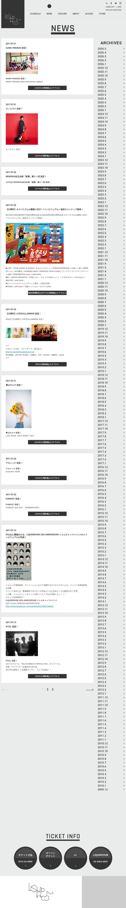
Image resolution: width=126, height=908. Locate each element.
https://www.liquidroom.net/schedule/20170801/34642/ (30, 606)
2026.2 (102, 60)
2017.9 (102, 432)
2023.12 (103, 160)
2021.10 (103, 260)
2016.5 (102, 494)
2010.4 (102, 774)
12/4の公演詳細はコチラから (47, 156)
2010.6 (102, 766)
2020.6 (102, 306)
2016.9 (102, 478)
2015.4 (102, 544)
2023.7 (102, 179)
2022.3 (102, 240)
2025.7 (102, 87)
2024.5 (102, 141)
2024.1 (102, 156)
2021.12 (103, 252)
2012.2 (102, 689)
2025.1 (102, 110)
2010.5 (102, 770)
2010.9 (102, 755)
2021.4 (102, 271)
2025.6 (102, 91)
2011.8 (102, 712)
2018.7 (102, 394)
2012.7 (102, 670)
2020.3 (102, 317)
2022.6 (102, 229)
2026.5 (102, 48)
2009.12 (103, 789)
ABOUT (76, 14)
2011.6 (102, 720)
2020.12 (103, 283)
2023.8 (102, 175)
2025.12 (103, 68)
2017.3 (102, 455)
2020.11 (103, 286)
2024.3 (102, 148)
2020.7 (102, 302)
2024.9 (102, 125)
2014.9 (102, 570)
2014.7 (102, 578)
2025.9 (102, 79)
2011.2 (102, 736)
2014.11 (103, 563)
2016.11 (103, 471)
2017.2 (102, 459)
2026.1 (102, 64)
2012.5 (102, 678)
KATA (119, 7)
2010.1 (102, 785)
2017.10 (103, 428)
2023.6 (102, 183)
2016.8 (102, 482)
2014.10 (103, 567)
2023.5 (102, 187)
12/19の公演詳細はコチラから (47, 442)
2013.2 (102, 643)
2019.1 (102, 371)
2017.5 (102, 448)
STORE (102, 14)
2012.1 (102, 693)
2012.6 (102, 674)
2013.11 (103, 609)
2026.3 (102, 56)
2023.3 (102, 194)
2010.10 (103, 751)
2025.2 (102, 106)
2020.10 (103, 290)
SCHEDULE (35, 14)
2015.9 (102, 524)
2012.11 (103, 655)
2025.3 (102, 102)
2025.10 (103, 75)
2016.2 (102, 505)
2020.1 (102, 325)
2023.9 (102, 171)
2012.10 (103, 659)
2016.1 (102, 509)
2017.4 (102, 451)
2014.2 (102, 597)
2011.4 (102, 728)
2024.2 (102, 152)
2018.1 (102, 417)
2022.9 (102, 217)
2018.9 (102, 386)
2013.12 (103, 605)
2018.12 (103, 375)
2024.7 (102, 133)
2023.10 (103, 167)
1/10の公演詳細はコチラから (47, 478)
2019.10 (103, 336)
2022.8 (102, 221)
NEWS (49, 14)
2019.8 (102, 344)
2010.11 (103, 747)
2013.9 (102, 617)
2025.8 (102, 83)
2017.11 (103, 425)
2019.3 (102, 363)
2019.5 (102, 356)
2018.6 (102, 398)
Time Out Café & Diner (113, 10)
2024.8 (102, 129)
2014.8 (102, 574)
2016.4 (102, 498)
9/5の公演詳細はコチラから (47, 364)
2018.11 (103, 379)
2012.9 (102, 663)
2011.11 (103, 701)
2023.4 (102, 190)
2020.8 (102, 298)
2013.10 (103, 613)
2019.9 (102, 340)
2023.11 (103, 164)
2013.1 (102, 647)
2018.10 (103, 382)
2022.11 (103, 210)
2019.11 (103, 332)
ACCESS (89, 14)
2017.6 (102, 444)
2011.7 (102, 716)
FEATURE (62, 14)
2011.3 (102, 732)
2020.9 (102, 294)
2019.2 (102, 367)
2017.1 (102, 463)
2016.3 (102, 501)
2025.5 (102, 95)
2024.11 (103, 118)
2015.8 (102, 528)
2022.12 (103, 206)
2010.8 (102, 759)
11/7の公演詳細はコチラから (47, 189)
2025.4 (102, 98)
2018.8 (102, 390)
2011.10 (103, 705)
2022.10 (103, 214)
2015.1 (102, 555)
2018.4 (102, 405)
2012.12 (103, 651)
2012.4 (102, 682)
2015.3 (102, 547)
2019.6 (102, 352)
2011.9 (102, 709)
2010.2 (102, 782)
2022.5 (102, 233)
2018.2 (102, 413)
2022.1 (102, 248)
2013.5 (102, 632)
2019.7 (102, 348)
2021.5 (102, 267)
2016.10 (103, 475)
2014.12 (103, 559)
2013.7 (102, 624)
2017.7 (102, 440)
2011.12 (103, 697)
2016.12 (103, 467)
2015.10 (103, 521)
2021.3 (102, 275)
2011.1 (102, 739)
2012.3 (102, 686)
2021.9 (102, 263)
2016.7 (102, 486)
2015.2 (102, 551)
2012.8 (102, 666)
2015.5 (102, 540)
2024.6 (102, 137)
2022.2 (102, 244)
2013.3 (102, 640)
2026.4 (102, 52)
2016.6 (102, 490)
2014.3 (102, 593)
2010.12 (103, 743)
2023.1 (102, 202)
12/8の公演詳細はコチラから (47, 514)
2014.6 (102, 582)
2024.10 (103, 121)
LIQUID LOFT (110, 7)
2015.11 (103, 517)
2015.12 (103, 513)
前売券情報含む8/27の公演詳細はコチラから (47, 293)
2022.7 (102, 225)
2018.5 (102, 402)
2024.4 (102, 144)
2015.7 (102, 532)
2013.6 (102, 628)
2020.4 (102, 313)
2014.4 (102, 590)
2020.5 (102, 309)
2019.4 (102, 359)
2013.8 (102, 620)
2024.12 (103, 114)
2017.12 (103, 421)
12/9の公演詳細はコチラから (47, 676)
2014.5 (102, 586)
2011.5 (102, 724)
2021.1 (102, 279)
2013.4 (102, 636)
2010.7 (102, 762)
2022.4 (102, 237)
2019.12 (103, 329)
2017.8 (102, 436)
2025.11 (103, 71)
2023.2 (102, 198)
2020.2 (102, 321)
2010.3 (102, 778)
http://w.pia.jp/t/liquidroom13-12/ (20, 352)
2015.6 (102, 536)
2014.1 (102, 601)
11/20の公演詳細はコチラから (47, 88)
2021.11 (103, 256)
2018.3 (102, 409)
